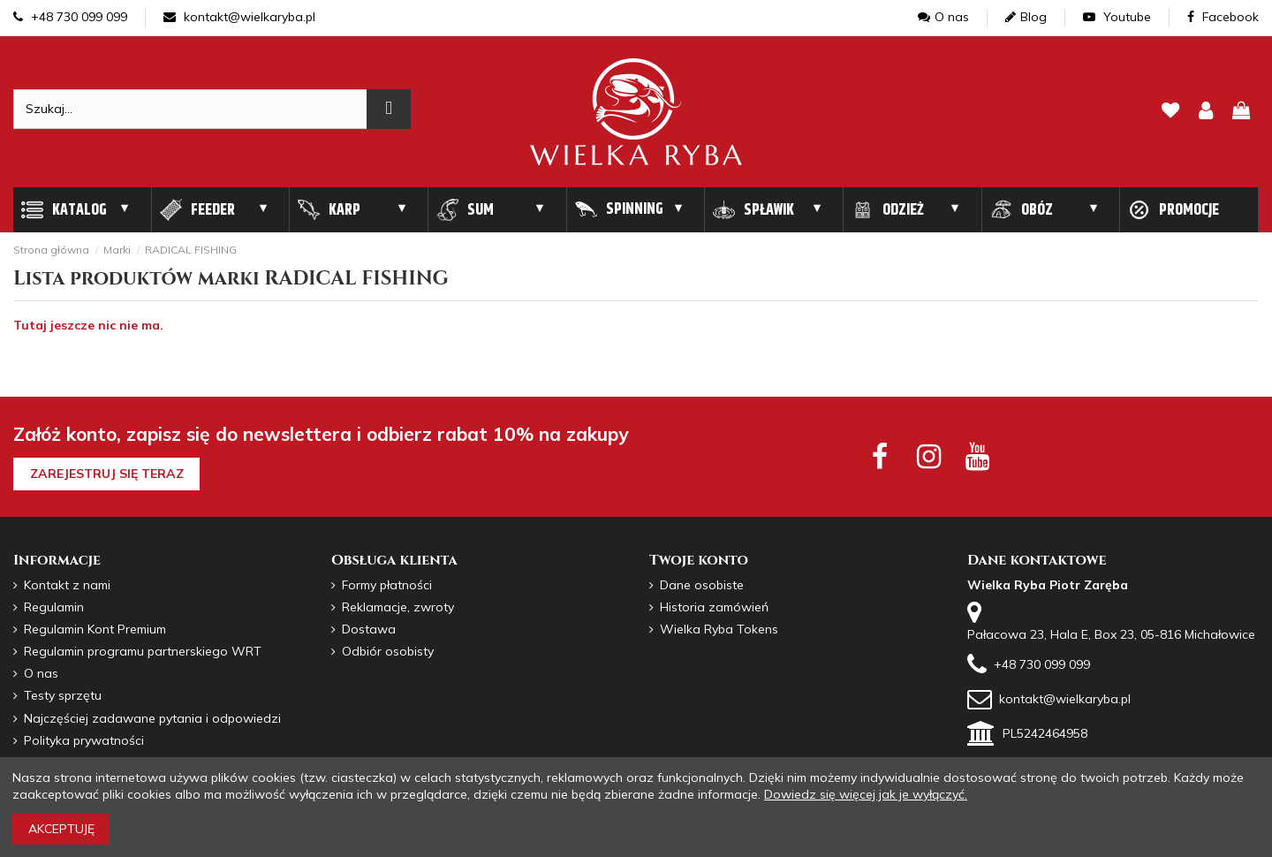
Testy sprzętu (63, 695)
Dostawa (369, 629)
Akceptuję (61, 829)
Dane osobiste (702, 585)
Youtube (1117, 17)
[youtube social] (977, 456)
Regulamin (54, 607)
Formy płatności (387, 585)
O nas (943, 17)
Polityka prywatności (84, 740)
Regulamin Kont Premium (95, 629)
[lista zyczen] (1170, 112)
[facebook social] (879, 456)
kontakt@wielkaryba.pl (239, 17)
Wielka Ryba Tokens (719, 629)
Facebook (1223, 17)
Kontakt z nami (67, 585)
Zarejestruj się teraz (107, 474)
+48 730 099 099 (70, 17)
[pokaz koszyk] (1241, 112)
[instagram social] (929, 456)
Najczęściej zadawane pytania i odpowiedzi (152, 718)
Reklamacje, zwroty (398, 607)
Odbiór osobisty (388, 651)
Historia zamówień (714, 607)
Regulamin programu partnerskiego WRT (142, 651)
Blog (1026, 17)
